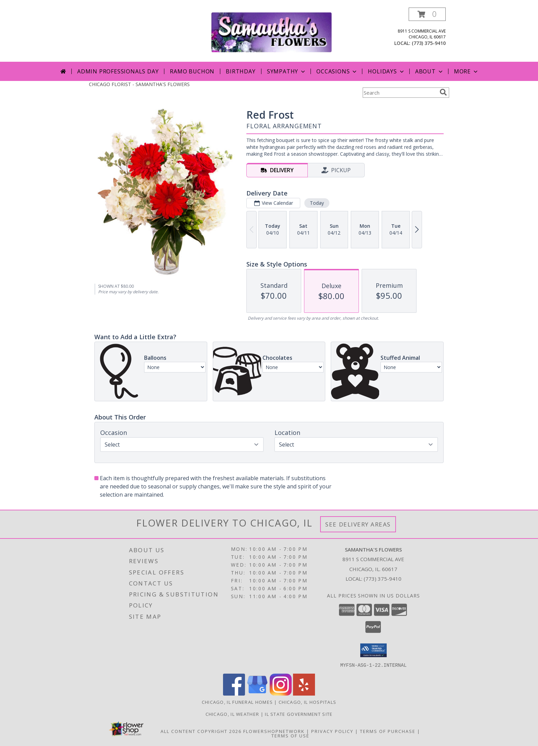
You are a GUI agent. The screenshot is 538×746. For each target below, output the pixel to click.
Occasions (337, 71)
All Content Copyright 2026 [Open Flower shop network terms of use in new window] (201, 731)
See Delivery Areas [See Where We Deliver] (358, 524)
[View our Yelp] (304, 693)
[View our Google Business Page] (257, 693)
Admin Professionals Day (118, 71)
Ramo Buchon (192, 71)
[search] (443, 92)
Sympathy (286, 71)
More (466, 71)
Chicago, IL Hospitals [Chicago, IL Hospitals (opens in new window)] (307, 702)
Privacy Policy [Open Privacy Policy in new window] (332, 731)
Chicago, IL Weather (232, 714)
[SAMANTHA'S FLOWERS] (271, 31)
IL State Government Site (298, 714)
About (429, 71)
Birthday (240, 71)
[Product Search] (399, 92)
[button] (427, 14)
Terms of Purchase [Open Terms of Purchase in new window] (388, 731)
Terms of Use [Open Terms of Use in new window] (290, 735)
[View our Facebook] (234, 693)
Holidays (386, 71)
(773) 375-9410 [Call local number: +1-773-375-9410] (429, 43)
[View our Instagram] (281, 693)
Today (317, 203)
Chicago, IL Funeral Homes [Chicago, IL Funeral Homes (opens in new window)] (237, 702)
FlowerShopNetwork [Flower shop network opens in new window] (274, 731)
